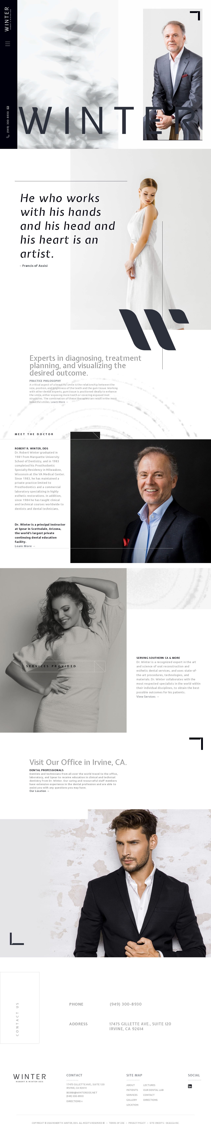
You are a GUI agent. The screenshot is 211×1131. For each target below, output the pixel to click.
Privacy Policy (137, 1123)
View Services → (147, 696)
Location (132, 1104)
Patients (132, 1090)
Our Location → (40, 791)
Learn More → (59, 402)
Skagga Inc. (172, 1123)
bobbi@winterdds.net (81, 1092)
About (130, 1085)
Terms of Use (116, 1123)
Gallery (131, 1099)
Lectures (149, 1085)
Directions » (74, 1101)
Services (131, 1094)
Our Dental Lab (153, 1090)
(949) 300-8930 (7, 122)
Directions (150, 1099)
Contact (149, 1094)
